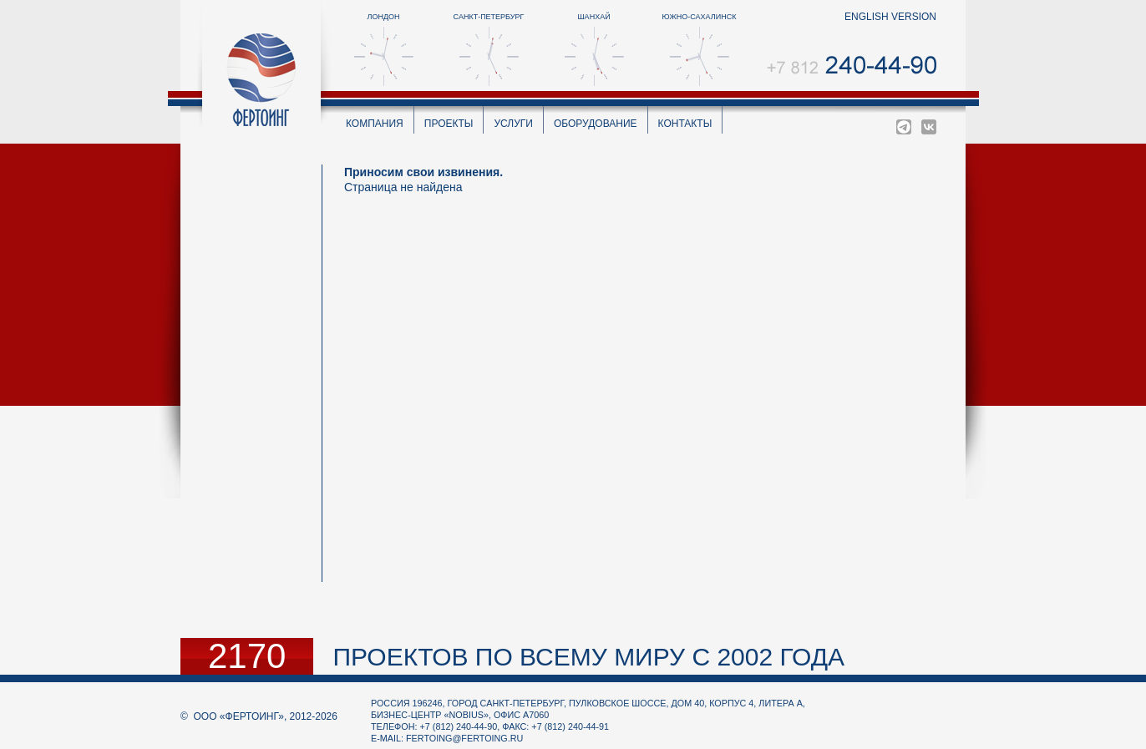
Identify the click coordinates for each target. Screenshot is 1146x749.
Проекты (449, 123)
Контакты (685, 123)
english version (890, 17)
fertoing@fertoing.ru (464, 738)
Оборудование (595, 123)
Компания (374, 123)
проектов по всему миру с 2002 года (588, 657)
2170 (247, 656)
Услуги (513, 123)
